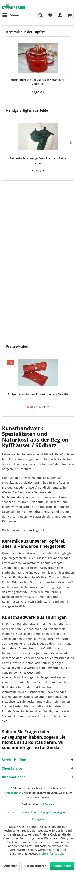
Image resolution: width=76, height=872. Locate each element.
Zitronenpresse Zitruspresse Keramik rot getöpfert (38, 82)
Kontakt (13, 812)
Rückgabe (38, 819)
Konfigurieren (62, 866)
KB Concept (47, 804)
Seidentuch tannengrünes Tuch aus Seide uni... (38, 160)
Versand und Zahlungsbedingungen (43, 812)
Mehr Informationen (52, 853)
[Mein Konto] (60, 15)
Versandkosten (12, 792)
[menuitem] (10, 15)
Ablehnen (10, 866)
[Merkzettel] (50, 15)
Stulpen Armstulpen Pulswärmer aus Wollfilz (38, 394)
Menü (10, 14)
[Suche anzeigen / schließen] (40, 15)
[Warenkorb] (70, 15)
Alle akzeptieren (35, 866)
